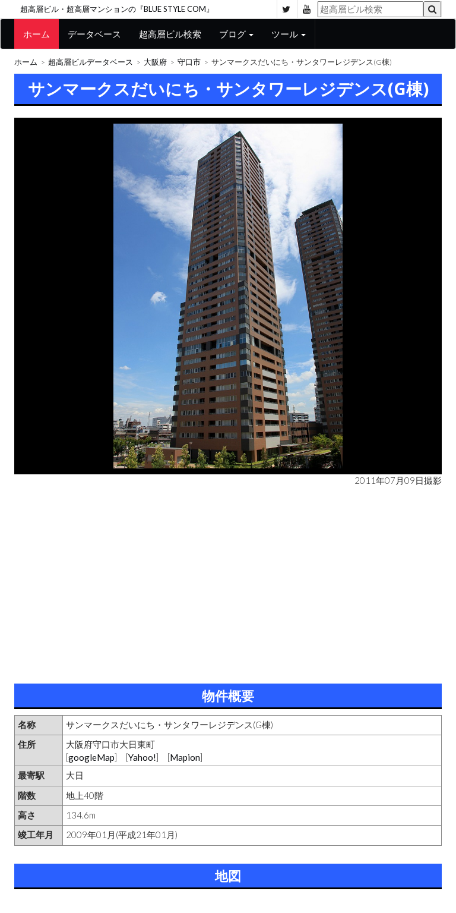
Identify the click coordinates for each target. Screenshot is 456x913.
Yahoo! (142, 757)
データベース (94, 34)
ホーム (36, 34)
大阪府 (155, 62)
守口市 (189, 62)
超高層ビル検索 (170, 34)
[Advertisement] (228, 582)
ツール (288, 34)
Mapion (185, 757)
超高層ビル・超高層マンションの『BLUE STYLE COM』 (117, 9)
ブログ (236, 34)
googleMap (91, 757)
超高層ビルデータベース (90, 62)
